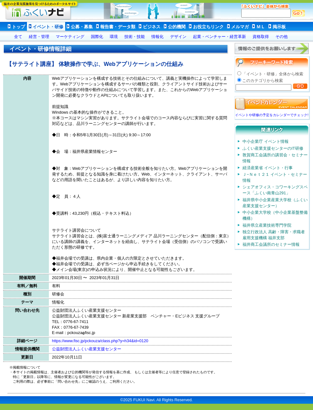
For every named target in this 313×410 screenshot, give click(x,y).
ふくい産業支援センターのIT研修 (273, 148)
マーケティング (70, 36)
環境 (114, 36)
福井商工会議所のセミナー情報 (271, 244)
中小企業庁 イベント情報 (266, 141)
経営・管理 (39, 36)
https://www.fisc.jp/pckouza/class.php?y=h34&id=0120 (100, 340)
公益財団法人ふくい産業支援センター (86, 349)
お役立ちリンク (208, 26)
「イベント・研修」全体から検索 (272, 74)
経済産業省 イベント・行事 (268, 167)
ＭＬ (260, 26)
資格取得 (261, 36)
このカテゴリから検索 (262, 80)
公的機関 (176, 26)
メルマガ (240, 26)
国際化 (97, 36)
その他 (281, 36)
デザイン (178, 36)
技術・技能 (134, 36)
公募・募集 (82, 26)
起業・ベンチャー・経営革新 (219, 36)
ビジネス (151, 26)
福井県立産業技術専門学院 (267, 225)
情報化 (157, 36)
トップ (18, 26)
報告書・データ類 (117, 26)
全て (18, 36)
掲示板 (279, 26)
